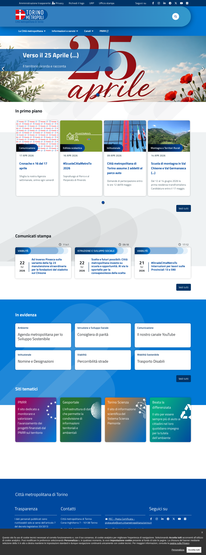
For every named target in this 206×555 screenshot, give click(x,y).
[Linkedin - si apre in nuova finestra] (164, 3)
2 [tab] (103, 94)
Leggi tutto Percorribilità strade (103, 360)
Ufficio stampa (106, 3)
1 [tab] (97, 94)
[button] (175, 16)
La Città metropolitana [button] (30, 31)
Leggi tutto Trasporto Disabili (163, 360)
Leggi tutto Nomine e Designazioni (43, 360)
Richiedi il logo (76, 3)
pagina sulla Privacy (179, 543)
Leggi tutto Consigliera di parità (103, 335)
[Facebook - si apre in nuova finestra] (153, 3)
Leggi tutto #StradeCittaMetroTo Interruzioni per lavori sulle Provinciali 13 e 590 (163, 262)
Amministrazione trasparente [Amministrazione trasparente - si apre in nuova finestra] (35, 3)
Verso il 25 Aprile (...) (51, 55)
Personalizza (178, 550)
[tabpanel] (103, 69)
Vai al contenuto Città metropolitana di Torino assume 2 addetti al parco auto (125, 158)
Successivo (202, 68)
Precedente (3, 68)
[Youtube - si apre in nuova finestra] (181, 3)
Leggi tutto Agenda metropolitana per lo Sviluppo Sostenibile (43, 335)
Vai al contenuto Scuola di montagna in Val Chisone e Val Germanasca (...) (169, 158)
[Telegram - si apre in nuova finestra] (170, 3)
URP (91, 3)
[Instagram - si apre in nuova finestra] (159, 3)
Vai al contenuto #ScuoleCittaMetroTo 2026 (81, 158)
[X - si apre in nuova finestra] (176, 3)
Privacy (60, 3)
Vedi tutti (185, 208)
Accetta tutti (194, 550)
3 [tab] (108, 94)
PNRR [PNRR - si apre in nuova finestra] (103, 31)
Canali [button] (87, 31)
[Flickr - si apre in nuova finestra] (187, 3)
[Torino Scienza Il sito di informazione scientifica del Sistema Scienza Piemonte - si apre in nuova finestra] (125, 419)
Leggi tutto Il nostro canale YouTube (163, 335)
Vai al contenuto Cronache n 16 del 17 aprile (37, 158)
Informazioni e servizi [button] (63, 31)
